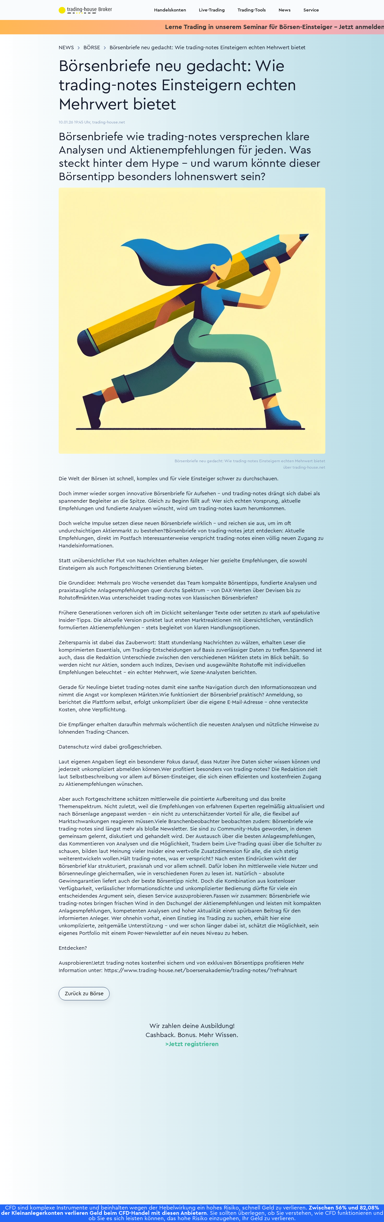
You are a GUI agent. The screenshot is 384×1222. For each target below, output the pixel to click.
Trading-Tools (252, 10)
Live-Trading (212, 10)
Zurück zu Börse (84, 993)
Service (311, 10)
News (285, 10)
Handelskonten (170, 10)
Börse (91, 47)
